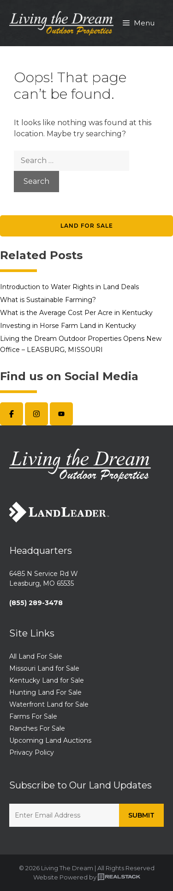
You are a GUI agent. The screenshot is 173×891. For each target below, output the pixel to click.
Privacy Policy (31, 752)
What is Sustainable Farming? (48, 300)
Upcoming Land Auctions (50, 740)
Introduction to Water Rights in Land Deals (69, 287)
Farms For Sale (33, 716)
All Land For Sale (35, 656)
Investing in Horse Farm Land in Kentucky (68, 325)
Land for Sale (86, 225)
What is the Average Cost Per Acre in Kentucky (76, 313)
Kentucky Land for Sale (46, 680)
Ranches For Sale (37, 728)
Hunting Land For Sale (45, 692)
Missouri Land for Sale (44, 668)
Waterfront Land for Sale (49, 704)
